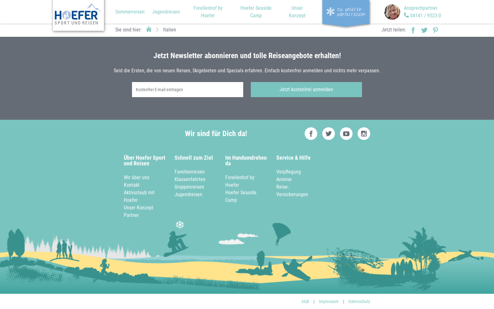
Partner (131, 215)
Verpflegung (288, 172)
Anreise (284, 179)
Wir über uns (136, 177)
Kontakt (132, 185)
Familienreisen (190, 172)
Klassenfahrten (190, 179)
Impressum (329, 301)
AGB (305, 301)
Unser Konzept (138, 208)
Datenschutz (359, 301)
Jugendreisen (166, 12)
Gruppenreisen (189, 187)
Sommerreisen (130, 12)
